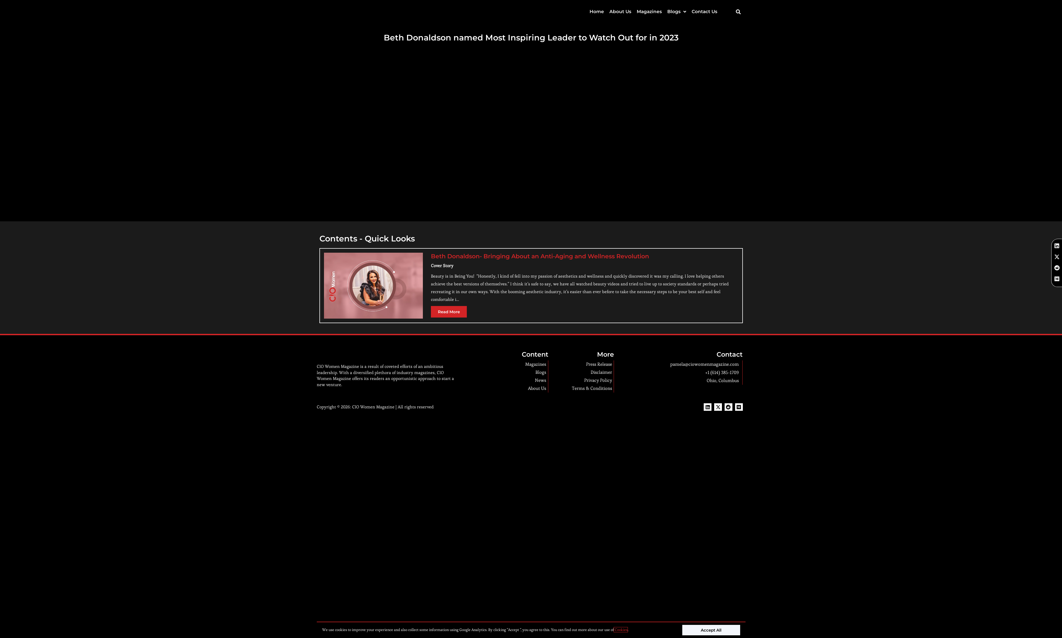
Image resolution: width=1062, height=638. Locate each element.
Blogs (676, 12)
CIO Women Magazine (373, 418)
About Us (620, 11)
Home (597, 11)
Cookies (621, 629)
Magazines (649, 11)
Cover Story (442, 265)
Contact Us (704, 11)
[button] (738, 11)
